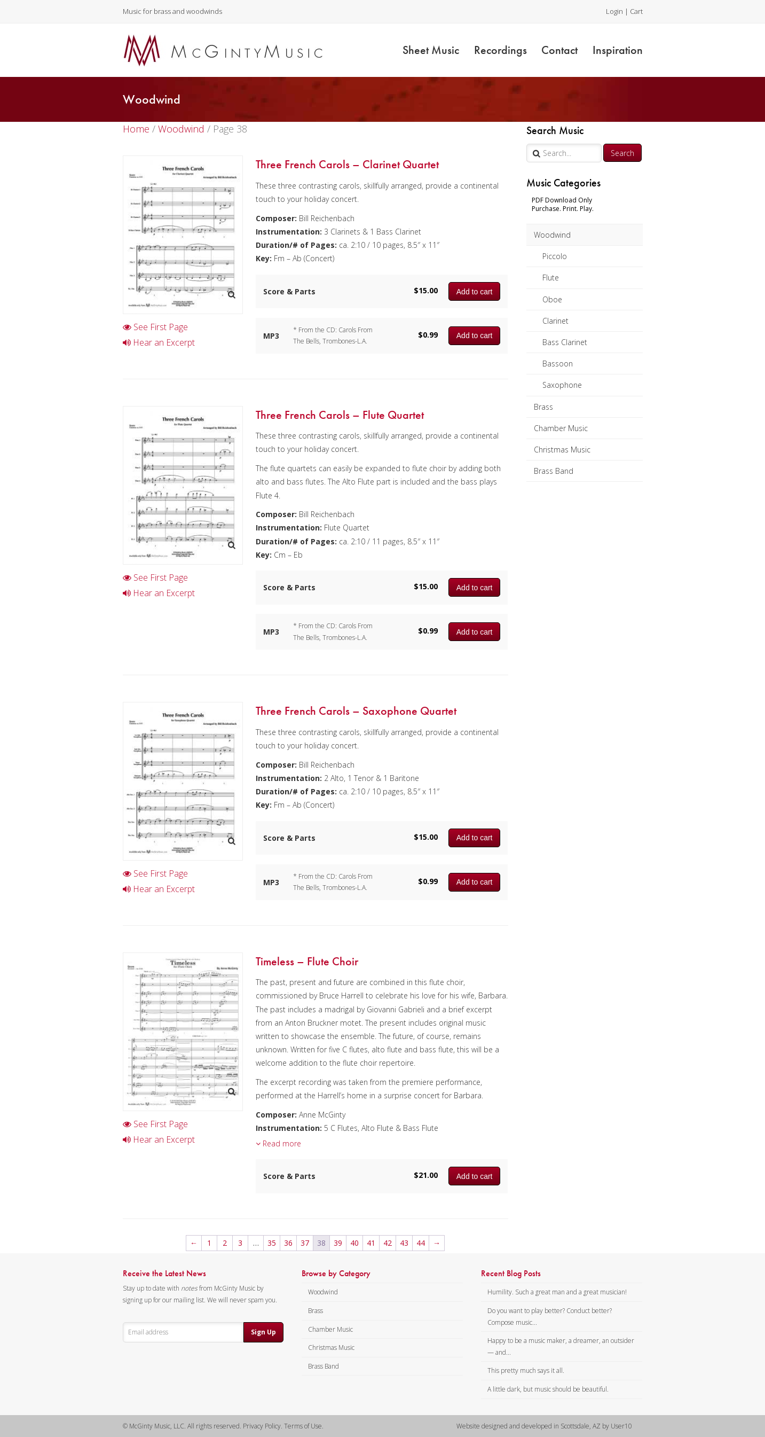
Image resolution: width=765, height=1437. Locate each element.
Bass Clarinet (564, 342)
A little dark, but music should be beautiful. (548, 1389)
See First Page (155, 327)
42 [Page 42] (387, 1243)
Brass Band (553, 471)
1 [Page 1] (209, 1243)
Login (614, 11)
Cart (636, 11)
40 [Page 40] (354, 1243)
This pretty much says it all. (525, 1370)
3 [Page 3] (240, 1243)
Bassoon (557, 363)
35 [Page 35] (271, 1243)
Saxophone (562, 385)
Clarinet (555, 321)
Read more (278, 1143)
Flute (550, 277)
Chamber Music (561, 428)
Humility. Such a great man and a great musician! (557, 1292)
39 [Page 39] (338, 1243)
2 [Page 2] (225, 1243)
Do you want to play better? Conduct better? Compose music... (549, 1316)
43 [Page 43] (404, 1243)
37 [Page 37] (305, 1243)
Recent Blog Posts (511, 1273)
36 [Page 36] (288, 1243)
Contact (559, 50)
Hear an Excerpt (159, 342)
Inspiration (618, 50)
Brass (543, 407)
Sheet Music (431, 50)
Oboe (552, 299)
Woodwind (552, 235)
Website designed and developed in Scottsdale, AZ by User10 (544, 1426)
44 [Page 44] (420, 1243)
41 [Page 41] (371, 1243)
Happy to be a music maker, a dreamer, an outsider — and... (560, 1346)
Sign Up (263, 1332)
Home (136, 128)
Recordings (500, 50)
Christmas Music (562, 449)
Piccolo (554, 256)
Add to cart (474, 291)
